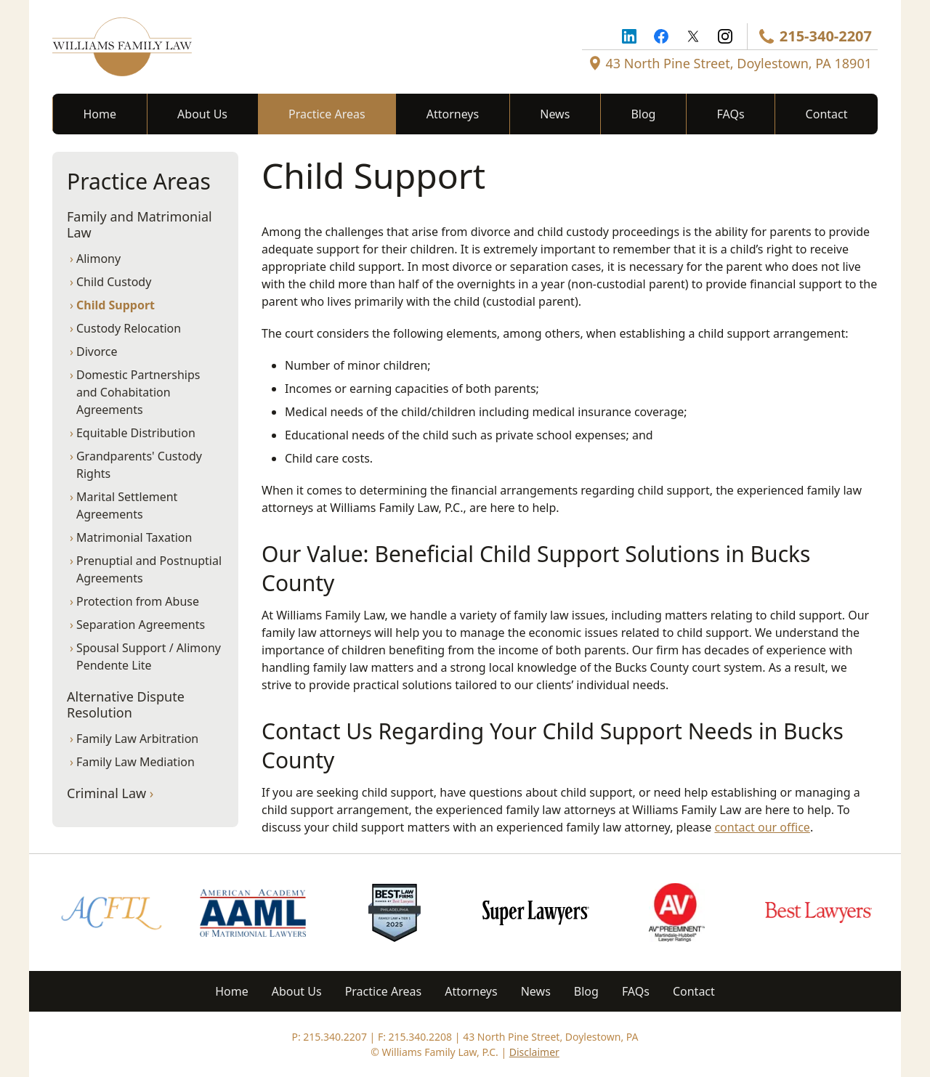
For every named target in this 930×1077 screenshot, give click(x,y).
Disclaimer (534, 1052)
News (555, 114)
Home (100, 114)
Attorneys (452, 114)
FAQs (731, 114)
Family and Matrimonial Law (139, 225)
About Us (202, 114)
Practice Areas (326, 114)
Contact (827, 114)
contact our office (761, 827)
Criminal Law (110, 793)
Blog (643, 114)
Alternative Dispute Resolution (126, 705)
